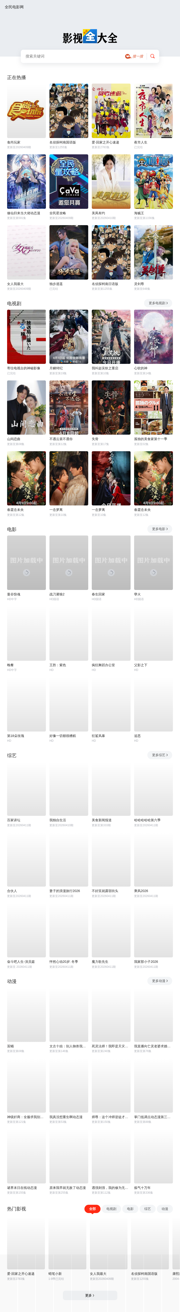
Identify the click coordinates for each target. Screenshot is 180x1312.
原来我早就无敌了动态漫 (67, 1188)
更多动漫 (160, 981)
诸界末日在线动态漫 (22, 1188)
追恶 (137, 736)
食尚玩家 (13, 142)
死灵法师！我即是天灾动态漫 (111, 1046)
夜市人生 (140, 142)
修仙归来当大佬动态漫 (23, 213)
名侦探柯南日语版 (105, 284)
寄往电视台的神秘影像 (23, 368)
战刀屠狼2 (57, 594)
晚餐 (10, 665)
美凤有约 (98, 213)
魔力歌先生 (100, 962)
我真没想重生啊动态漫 (66, 1117)
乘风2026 (141, 891)
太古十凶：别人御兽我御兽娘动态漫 (68, 1046)
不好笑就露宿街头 (105, 891)
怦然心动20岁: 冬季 (63, 962)
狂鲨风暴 (98, 736)
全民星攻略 (57, 213)
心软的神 (140, 368)
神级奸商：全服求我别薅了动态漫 (26, 1117)
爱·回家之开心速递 (105, 142)
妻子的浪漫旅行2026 (64, 891)
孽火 (137, 594)
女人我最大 (15, 284)
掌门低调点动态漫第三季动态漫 (153, 1117)
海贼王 (139, 213)
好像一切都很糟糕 (62, 736)
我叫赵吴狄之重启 (105, 368)
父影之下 (140, 665)
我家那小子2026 (146, 962)
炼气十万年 (142, 1188)
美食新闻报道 (102, 820)
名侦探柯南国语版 (62, 142)
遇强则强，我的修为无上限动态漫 (111, 1188)
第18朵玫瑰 (15, 736)
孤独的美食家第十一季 (150, 439)
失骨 (95, 439)
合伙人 (12, 891)
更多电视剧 (158, 303)
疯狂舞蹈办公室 (103, 665)
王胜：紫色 (57, 665)
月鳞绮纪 (56, 368)
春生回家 (98, 594)
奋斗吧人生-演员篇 (21, 962)
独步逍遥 (56, 284)
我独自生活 (57, 820)
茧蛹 (10, 1046)
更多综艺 (160, 755)
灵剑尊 (139, 284)
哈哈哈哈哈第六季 (147, 820)
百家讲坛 (13, 820)
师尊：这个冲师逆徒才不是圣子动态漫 (111, 1117)
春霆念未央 (15, 510)
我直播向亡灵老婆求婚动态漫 (153, 1046)
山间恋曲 (13, 439)
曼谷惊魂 (13, 594)
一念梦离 (56, 510)
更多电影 (160, 529)
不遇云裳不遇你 (61, 439)
